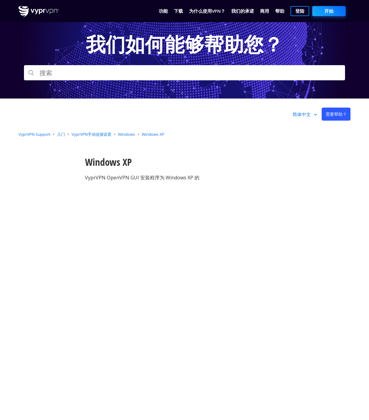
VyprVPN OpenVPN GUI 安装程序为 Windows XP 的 (142, 177)
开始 (328, 11)
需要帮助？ (336, 114)
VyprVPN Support (34, 134)
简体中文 (302, 114)
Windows (126, 134)
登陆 (299, 11)
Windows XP (153, 134)
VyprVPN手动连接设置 (91, 134)
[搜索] (184, 72)
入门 (61, 134)
